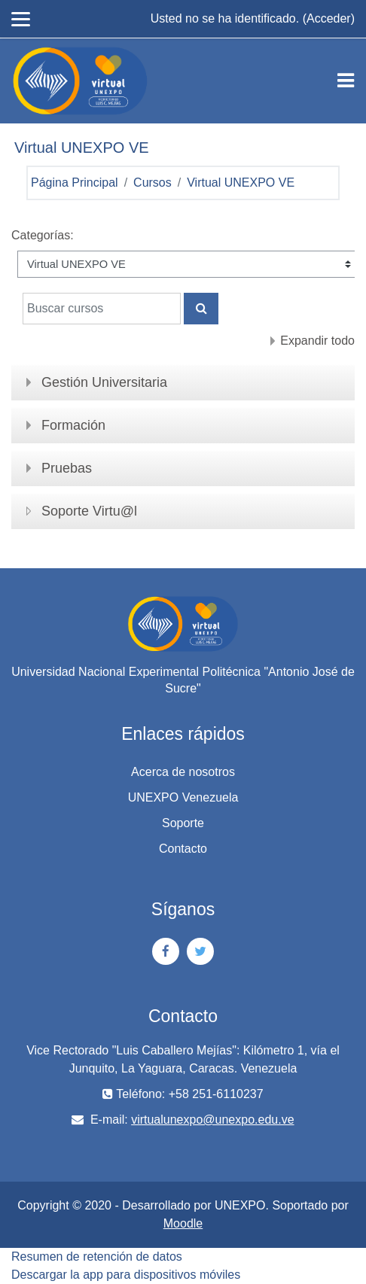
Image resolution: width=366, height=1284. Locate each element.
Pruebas (66, 468)
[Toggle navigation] (346, 80)
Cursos (152, 182)
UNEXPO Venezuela (183, 797)
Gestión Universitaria (104, 382)
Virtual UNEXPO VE (240, 182)
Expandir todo (317, 340)
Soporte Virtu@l (89, 511)
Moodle (183, 1223)
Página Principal (74, 182)
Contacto (183, 848)
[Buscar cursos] (102, 308)
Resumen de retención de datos (96, 1256)
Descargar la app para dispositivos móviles (125, 1274)
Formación (73, 425)
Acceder (329, 18)
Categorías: (42, 235)
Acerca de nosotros (183, 771)
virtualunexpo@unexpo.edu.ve (212, 1119)
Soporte (183, 823)
